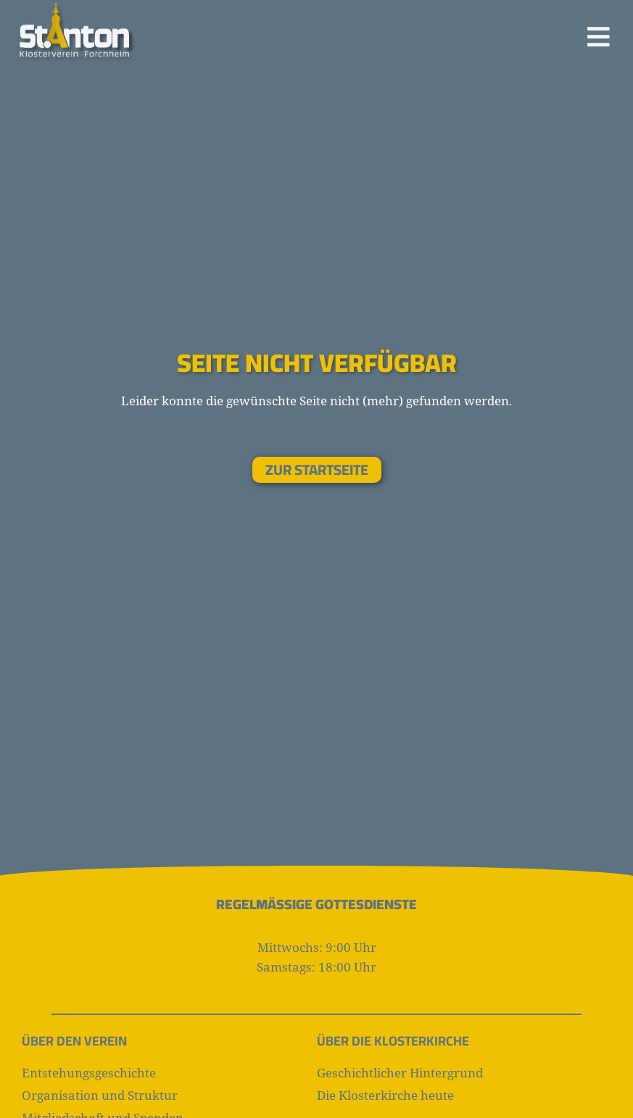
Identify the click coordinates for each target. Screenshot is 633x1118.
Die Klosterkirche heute (385, 1095)
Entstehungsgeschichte (89, 1072)
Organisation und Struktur (100, 1095)
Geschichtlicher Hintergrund (400, 1072)
